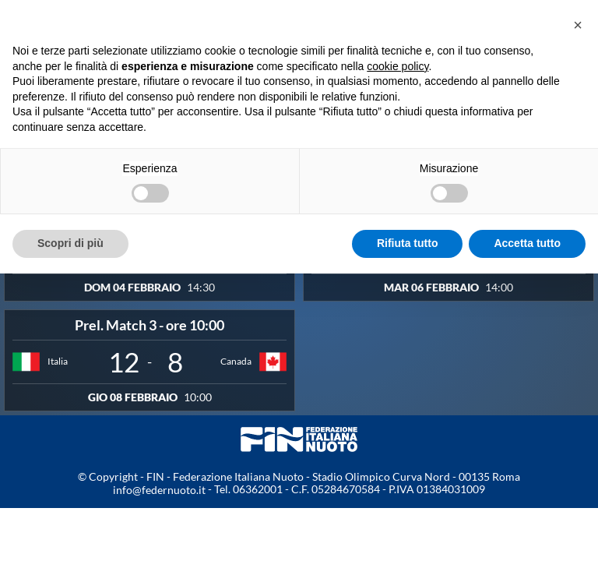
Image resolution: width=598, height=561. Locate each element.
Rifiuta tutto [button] (407, 243)
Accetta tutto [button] (527, 243)
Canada (236, 361)
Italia (57, 361)
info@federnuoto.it (159, 489)
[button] (577, 24)
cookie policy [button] (397, 66)
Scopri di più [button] (70, 243)
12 (123, 361)
